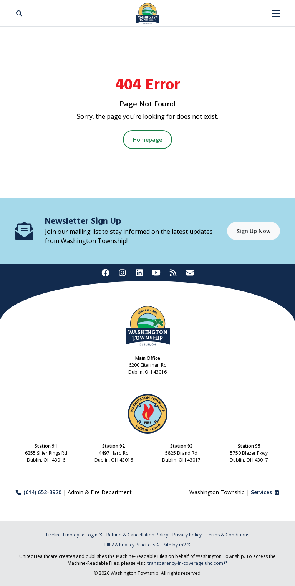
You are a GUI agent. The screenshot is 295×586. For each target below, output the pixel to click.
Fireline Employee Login (74, 534)
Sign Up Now (253, 231)
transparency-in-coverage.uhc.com (188, 563)
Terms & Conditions (227, 534)
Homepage (147, 139)
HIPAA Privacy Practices (131, 544)
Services (265, 492)
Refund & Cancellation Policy (137, 534)
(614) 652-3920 (38, 492)
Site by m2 (177, 544)
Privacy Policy (187, 534)
